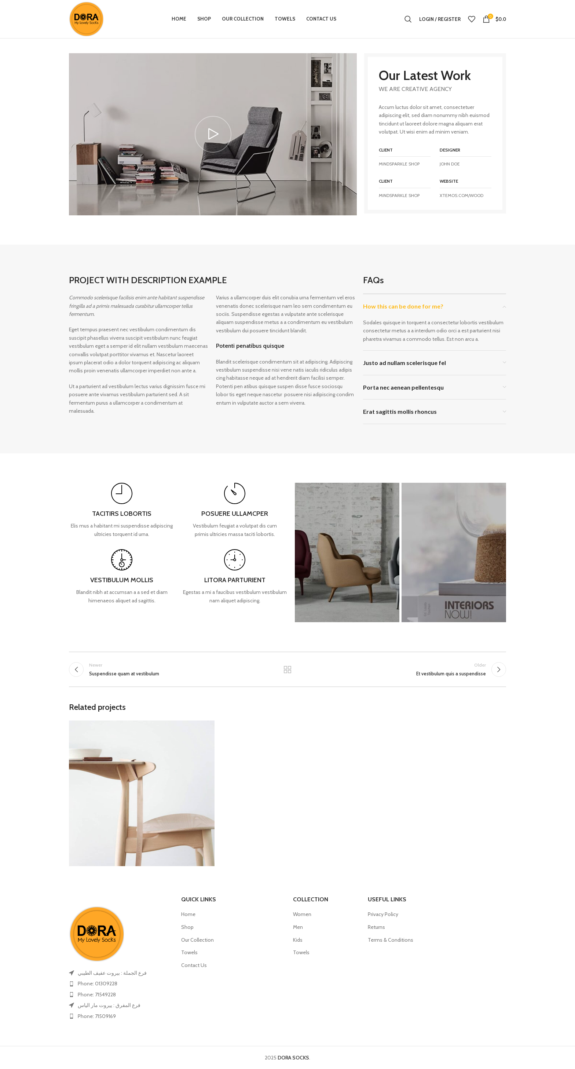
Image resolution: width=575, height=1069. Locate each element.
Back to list (288, 669)
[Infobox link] (122, 510)
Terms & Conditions (390, 940)
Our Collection (197, 940)
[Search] (408, 19)
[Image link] (96, 933)
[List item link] (119, 983)
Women (302, 914)
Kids (298, 940)
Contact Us (194, 965)
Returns (376, 927)
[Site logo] (86, 18)
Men (298, 927)
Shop (187, 927)
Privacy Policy (383, 914)
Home (188, 914)
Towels (189, 952)
